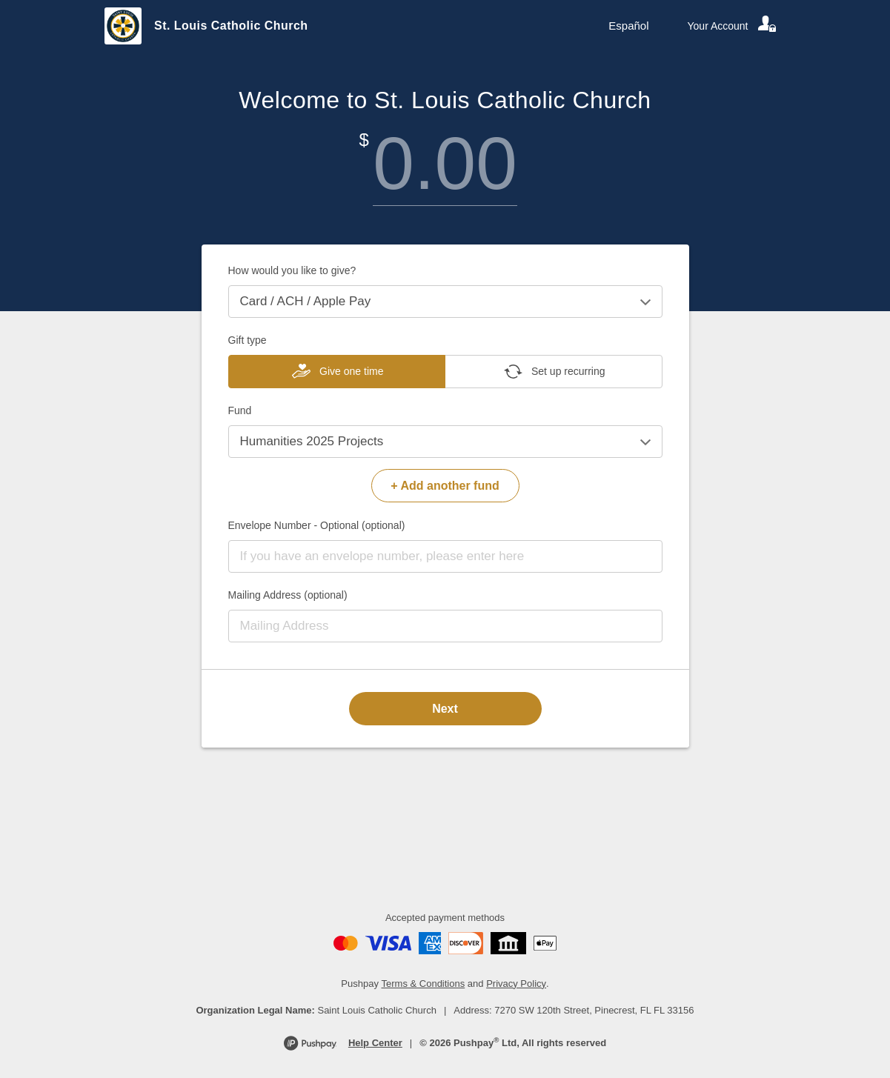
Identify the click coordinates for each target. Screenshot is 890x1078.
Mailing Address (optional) (288, 595)
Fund (240, 410)
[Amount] (445, 163)
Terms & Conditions (423, 983)
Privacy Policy (516, 983)
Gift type (247, 340)
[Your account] (733, 26)
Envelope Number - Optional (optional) (316, 525)
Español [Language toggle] (628, 25)
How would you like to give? (292, 270)
